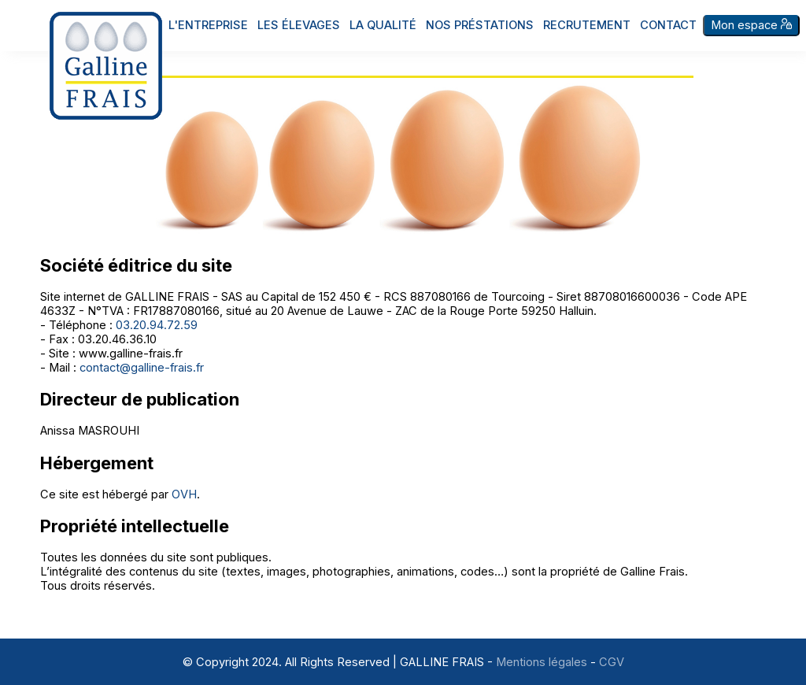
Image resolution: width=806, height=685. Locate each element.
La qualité (382, 25)
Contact (668, 25)
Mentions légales (541, 662)
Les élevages (298, 25)
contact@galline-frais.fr (141, 368)
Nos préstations (480, 25)
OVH (184, 494)
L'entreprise (208, 25)
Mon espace (751, 25)
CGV (611, 662)
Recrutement (586, 25)
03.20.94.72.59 (157, 325)
